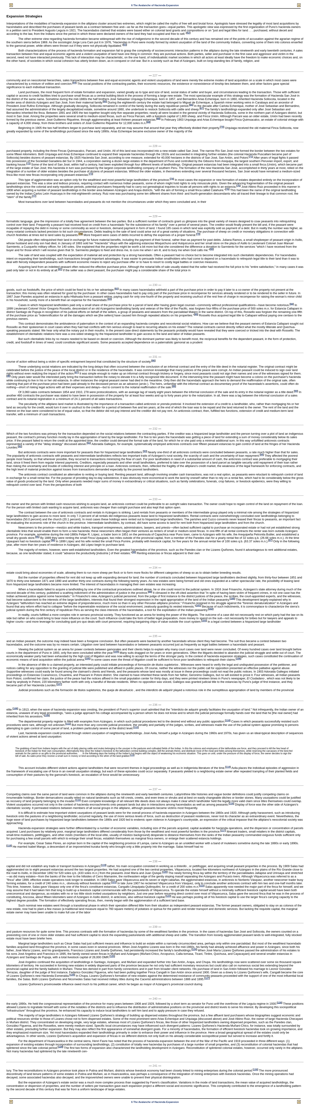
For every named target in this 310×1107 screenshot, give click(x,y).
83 (109, 299)
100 (232, 598)
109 (47, 715)
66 (191, 104)
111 (68, 723)
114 (228, 767)
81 (60, 269)
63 (125, 44)
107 (59, 684)
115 (78, 800)
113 (132, 755)
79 (198, 234)
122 (202, 886)
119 (104, 865)
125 (112, 956)
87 (76, 372)
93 (145, 451)
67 (201, 108)
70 (222, 127)
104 (116, 652)
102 (211, 609)
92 (20, 446)
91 (88, 443)
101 (198, 605)
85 (196, 314)
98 (134, 552)
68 (158, 118)
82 (116, 289)
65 (104, 101)
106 (238, 658)
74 (172, 178)
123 (168, 896)
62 (188, 33)
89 (174, 386)
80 (211, 249)
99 (150, 591)
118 (9, 845)
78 (80, 234)
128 (279, 1002)
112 (136, 727)
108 (15, 708)
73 (91, 174)
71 (251, 156)
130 (255, 1069)
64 (74, 82)
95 (37, 537)
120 (165, 872)
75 (238, 185)
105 (88, 658)
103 (204, 620)
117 (223, 830)
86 (153, 360)
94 (262, 454)
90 (296, 391)
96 (53, 540)
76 (227, 189)
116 (231, 803)
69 (148, 122)
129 (61, 1046)
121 (114, 882)
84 (291, 304)
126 (72, 975)
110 (228, 720)
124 (194, 949)
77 (34, 196)
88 (8, 376)
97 (270, 540)
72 (28, 163)
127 (207, 978)
